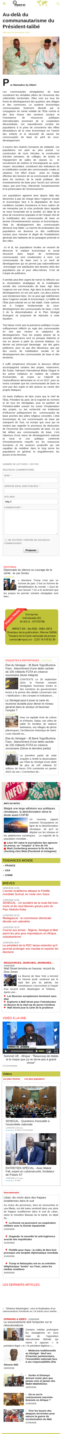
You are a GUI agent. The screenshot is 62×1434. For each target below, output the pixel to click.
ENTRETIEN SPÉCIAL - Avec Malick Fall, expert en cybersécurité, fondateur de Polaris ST (30, 1171)
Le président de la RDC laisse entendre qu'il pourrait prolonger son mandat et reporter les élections (30, 949)
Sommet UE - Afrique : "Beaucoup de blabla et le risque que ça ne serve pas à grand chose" (31, 1059)
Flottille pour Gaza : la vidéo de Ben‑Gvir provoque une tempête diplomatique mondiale (31, 1251)
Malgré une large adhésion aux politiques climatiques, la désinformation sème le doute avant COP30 (29, 812)
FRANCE (9, 865)
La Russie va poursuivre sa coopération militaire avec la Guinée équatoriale (30, 1224)
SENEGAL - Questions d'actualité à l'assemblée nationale (28, 1123)
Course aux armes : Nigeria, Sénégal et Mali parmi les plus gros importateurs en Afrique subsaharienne (30, 933)
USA (6, 870)
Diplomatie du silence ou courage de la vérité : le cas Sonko (28, 571)
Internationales (11, 1192)
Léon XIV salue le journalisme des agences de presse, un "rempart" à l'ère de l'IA (31, 844)
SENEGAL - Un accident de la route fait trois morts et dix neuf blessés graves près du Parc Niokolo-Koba (30, 906)
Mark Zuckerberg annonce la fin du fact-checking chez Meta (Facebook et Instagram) (30, 850)
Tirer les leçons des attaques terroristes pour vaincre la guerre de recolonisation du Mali (40, 1415)
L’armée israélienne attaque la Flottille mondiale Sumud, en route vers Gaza (26, 892)
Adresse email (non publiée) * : (22, 486)
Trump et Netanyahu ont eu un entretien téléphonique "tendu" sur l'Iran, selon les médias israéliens (30, 1266)
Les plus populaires (34, 1079)
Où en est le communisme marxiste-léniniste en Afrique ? (39, 1397)
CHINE (8, 875)
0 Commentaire (10, 1065)
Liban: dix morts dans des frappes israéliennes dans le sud (25, 1199)
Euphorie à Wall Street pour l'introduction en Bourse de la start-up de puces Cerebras (30, 1003)
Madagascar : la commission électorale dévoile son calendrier (27, 920)
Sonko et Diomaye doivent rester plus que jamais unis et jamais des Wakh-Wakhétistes (40, 1379)
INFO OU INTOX (12, 803)
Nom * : (8, 475)
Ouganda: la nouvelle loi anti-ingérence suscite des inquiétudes (29, 1238)
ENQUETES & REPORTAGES (22, 660)
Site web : (10, 497)
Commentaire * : (13, 507)
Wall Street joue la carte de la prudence (30, 1007)
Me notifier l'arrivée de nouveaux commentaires (27, 542)
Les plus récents (11, 1079)
